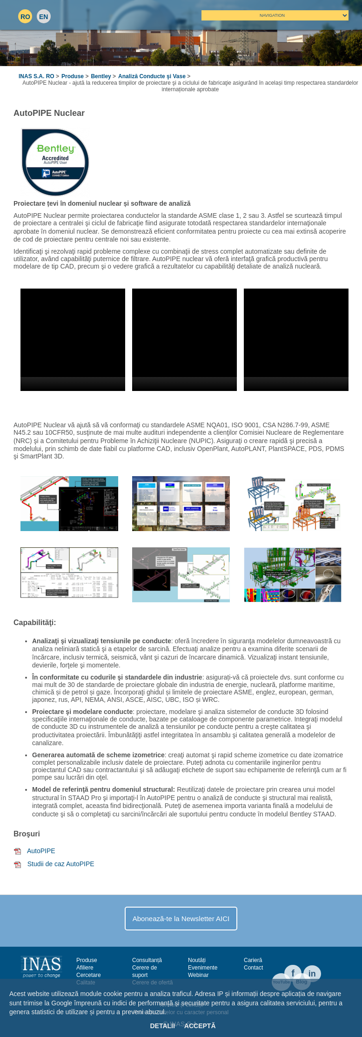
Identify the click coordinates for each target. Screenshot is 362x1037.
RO (25, 16)
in (312, 973)
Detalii (162, 1026)
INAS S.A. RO (36, 76)
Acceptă (200, 1026)
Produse (72, 76)
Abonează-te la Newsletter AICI (181, 919)
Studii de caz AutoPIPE (60, 864)
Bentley (101, 76)
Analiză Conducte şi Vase (152, 76)
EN (43, 16)
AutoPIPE (41, 851)
